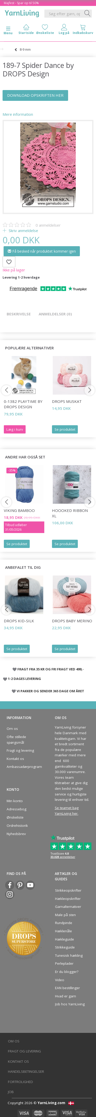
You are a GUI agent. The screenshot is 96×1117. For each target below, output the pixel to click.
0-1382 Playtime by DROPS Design (23, 404)
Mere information (18, 114)
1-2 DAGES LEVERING (24, 678)
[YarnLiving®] (22, 12)
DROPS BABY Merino (72, 620)
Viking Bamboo (19, 510)
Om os (12, 728)
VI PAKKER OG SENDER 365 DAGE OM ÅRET (50, 691)
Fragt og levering (20, 750)
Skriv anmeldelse (23, 230)
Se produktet (65, 429)
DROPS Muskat (67, 401)
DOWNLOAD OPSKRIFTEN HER (35, 95)
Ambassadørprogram (23, 766)
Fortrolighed (20, 1081)
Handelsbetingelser (26, 1071)
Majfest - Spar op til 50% (21, 3)
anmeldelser (48, 225)
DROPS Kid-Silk (19, 620)
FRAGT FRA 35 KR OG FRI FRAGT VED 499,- (50, 669)
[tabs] (83, 30)
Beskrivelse (19, 313)
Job (11, 1091)
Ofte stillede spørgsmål (16, 739)
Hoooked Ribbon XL (70, 513)
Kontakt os (15, 758)
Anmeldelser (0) (55, 313)
